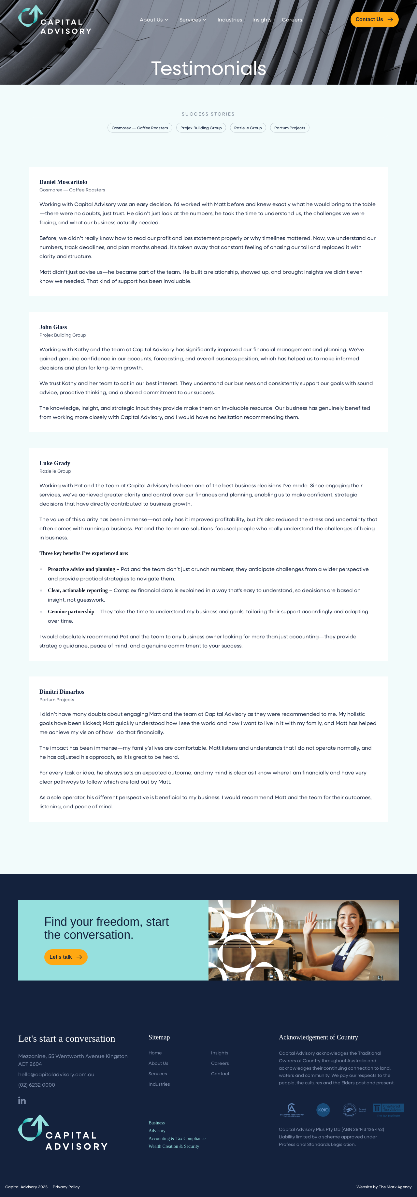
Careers (292, 19)
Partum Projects (289, 127)
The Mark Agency (395, 1186)
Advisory (157, 1130)
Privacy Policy (66, 1186)
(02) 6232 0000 (36, 1084)
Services (193, 19)
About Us (154, 19)
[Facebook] (22, 1100)
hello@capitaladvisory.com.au (56, 1074)
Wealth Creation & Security (174, 1146)
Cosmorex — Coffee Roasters (140, 127)
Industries (230, 19)
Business (157, 1122)
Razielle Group (248, 127)
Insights (261, 19)
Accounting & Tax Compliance (177, 1138)
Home (155, 1053)
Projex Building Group (201, 127)
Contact (220, 1073)
